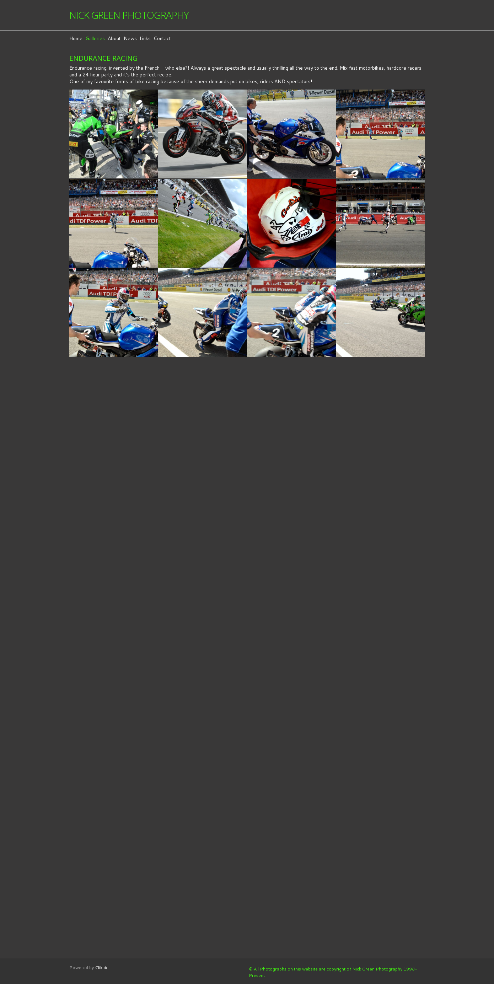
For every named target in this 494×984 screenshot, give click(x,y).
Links (145, 38)
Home (75, 38)
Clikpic (101, 967)
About (114, 38)
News (130, 38)
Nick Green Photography (129, 15)
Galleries (95, 38)
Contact (162, 38)
